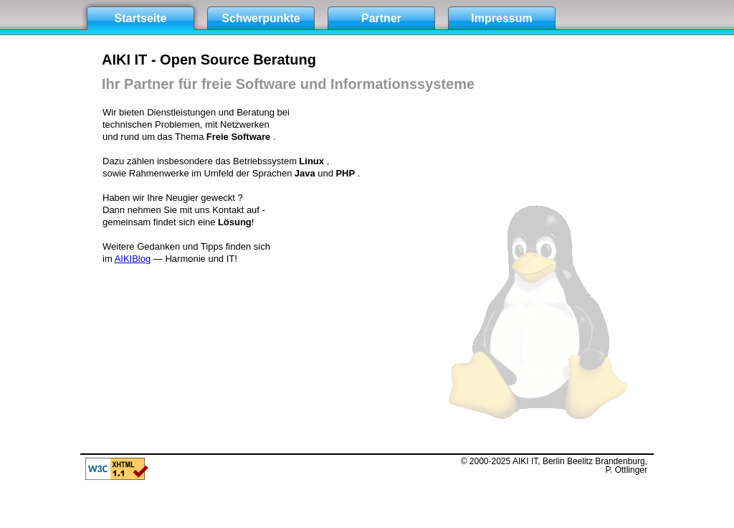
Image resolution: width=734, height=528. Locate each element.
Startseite (141, 18)
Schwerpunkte (260, 18)
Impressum (501, 18)
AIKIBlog (133, 258)
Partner (381, 18)
